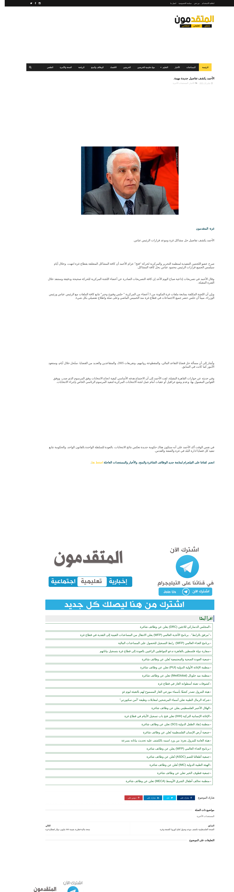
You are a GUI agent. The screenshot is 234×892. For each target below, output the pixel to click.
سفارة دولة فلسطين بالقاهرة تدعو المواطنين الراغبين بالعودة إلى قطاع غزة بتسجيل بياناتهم (150, 648)
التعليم (163, 67)
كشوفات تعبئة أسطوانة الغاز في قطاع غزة (179, 681)
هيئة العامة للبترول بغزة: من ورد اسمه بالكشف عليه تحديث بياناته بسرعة (161, 737)
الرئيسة (203, 67)
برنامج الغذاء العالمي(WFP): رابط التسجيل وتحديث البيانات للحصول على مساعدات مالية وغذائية (45, 125)
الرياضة (79, 67)
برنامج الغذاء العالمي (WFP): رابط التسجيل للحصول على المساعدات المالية (159, 640)
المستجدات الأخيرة (175, 84)
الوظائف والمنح (95, 67)
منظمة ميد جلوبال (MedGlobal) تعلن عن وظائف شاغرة (171, 672)
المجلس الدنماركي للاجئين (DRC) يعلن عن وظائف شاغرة (170, 620)
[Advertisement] (83, 35)
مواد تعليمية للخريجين (144, 67)
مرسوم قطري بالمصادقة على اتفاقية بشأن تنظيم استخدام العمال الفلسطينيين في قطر (44, 169)
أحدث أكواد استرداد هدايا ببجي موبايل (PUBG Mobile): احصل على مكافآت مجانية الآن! (45, 243)
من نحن (192, 3)
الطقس (48, 67)
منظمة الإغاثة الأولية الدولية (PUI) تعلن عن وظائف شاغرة (170, 664)
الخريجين (125, 67)
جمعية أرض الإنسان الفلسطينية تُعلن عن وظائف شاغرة (171, 729)
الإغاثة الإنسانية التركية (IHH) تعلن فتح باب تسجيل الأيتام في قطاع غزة (162, 713)
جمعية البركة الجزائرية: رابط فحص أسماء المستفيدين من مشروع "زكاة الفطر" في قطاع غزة (46, 258)
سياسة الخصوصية (180, 3)
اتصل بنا (168, 3)
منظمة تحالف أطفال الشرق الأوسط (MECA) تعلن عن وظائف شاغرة (163, 778)
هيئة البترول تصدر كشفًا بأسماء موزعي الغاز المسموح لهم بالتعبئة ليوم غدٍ (161, 689)
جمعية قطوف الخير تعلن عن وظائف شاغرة (178, 770)
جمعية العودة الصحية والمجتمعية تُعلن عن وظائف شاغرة (171, 656)
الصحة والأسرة (64, 67)
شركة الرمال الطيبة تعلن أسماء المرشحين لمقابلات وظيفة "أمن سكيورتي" (160, 697)
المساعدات (189, 67)
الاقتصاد (111, 67)
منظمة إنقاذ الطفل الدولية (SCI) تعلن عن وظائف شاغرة (171, 721)
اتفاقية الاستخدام (203, 3)
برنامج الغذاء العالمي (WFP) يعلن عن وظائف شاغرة (173, 745)
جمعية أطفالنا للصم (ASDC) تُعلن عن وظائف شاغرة (173, 754)
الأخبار (175, 67)
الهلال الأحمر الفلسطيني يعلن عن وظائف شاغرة (176, 705)
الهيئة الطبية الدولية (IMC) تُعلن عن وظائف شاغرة (175, 762)
